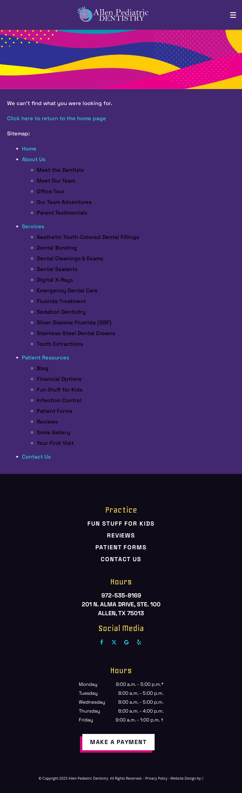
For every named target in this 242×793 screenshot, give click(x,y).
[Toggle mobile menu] (233, 15)
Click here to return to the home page (56, 118)
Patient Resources (45, 357)
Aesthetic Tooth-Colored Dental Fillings (88, 237)
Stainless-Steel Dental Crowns (76, 333)
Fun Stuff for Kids (59, 389)
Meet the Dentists (60, 169)
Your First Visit (55, 443)
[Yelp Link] (139, 642)
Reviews (47, 421)
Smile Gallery (53, 432)
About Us (33, 159)
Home (29, 148)
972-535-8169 (121, 595)
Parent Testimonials (62, 212)
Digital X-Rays (55, 279)
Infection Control (59, 400)
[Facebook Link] (101, 642)
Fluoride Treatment (61, 301)
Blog (43, 368)
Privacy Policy (156, 778)
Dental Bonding (57, 247)
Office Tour (51, 191)
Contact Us (36, 456)
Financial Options (59, 378)
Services (33, 226)
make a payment (118, 742)
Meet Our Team (56, 180)
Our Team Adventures (64, 202)
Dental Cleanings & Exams (70, 258)
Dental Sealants (57, 269)
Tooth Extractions (60, 343)
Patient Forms (54, 410)
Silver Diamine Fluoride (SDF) (74, 322)
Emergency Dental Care (67, 290)
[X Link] (114, 642)
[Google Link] (126, 642)
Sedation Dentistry (61, 311)
